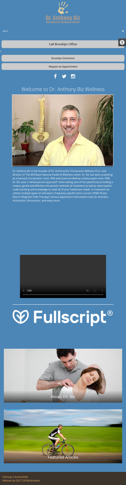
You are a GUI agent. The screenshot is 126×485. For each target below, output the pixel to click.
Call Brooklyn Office (63, 44)
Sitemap (7, 477)
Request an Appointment (63, 66)
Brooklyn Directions (63, 58)
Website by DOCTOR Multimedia (21, 480)
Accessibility (21, 477)
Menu (5, 31)
